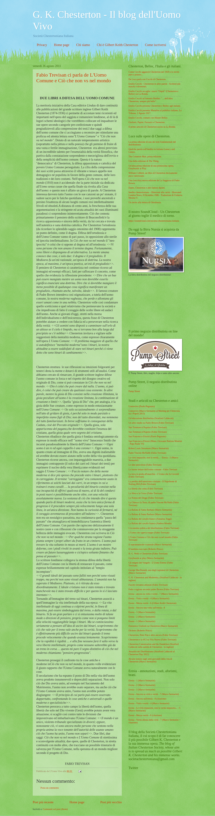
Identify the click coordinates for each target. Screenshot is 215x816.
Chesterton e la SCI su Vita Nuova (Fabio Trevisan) (152, 639)
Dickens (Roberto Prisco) (140, 630)
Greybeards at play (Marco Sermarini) (146, 558)
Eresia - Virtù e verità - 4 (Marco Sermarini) (148, 598)
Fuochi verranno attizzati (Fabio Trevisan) (148, 585)
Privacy (42, 45)
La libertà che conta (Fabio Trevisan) (145, 488)
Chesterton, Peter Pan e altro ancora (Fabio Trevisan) (153, 635)
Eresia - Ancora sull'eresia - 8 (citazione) (147, 698)
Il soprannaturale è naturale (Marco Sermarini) (150, 544)
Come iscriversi (155, 45)
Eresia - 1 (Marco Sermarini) (141, 621)
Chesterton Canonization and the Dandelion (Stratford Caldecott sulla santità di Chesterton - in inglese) (153, 645)
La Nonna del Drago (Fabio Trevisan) (145, 498)
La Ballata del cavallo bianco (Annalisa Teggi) (150, 519)
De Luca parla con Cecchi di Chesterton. (147, 79)
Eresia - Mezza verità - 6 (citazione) (145, 715)
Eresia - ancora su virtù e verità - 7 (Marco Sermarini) (153, 594)
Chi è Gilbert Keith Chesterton (117, 45)
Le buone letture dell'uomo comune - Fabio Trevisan (152, 469)
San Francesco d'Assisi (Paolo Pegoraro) (147, 436)
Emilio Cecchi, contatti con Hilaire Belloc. (148, 118)
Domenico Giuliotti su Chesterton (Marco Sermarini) (153, 626)
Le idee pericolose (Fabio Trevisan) (144, 465)
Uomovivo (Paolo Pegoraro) (141, 406)
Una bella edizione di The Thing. (143, 161)
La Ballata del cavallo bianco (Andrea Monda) (150, 523)
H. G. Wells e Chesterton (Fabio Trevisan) (147, 553)
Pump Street (134, 391)
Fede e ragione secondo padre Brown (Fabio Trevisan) (153, 589)
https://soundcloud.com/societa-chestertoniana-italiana (153, 221)
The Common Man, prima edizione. (145, 156)
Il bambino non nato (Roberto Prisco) (145, 549)
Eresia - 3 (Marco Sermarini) (141, 612)
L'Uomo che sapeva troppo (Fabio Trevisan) (148, 532)
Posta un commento (49, 788)
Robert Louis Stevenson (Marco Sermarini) (148, 448)
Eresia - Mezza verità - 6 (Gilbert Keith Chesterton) (152, 603)
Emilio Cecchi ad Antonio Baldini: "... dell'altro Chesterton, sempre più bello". (150, 100)
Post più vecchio (111, 802)
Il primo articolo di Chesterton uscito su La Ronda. (152, 127)
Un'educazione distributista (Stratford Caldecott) (151, 418)
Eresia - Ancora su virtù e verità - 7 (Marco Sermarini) (153, 694)
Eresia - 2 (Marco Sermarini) (141, 617)
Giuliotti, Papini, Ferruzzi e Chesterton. (146, 122)
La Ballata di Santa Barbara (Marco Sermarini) (150, 510)
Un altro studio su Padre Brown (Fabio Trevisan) (151, 423)
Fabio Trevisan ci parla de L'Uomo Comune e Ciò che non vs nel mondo (73, 77)
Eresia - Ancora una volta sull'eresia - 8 (146, 607)
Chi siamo (83, 45)
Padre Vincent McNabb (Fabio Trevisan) (147, 453)
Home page (61, 45)
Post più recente (43, 802)
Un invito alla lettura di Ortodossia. (144, 202)
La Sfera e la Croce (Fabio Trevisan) (145, 493)
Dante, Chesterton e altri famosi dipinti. (146, 188)
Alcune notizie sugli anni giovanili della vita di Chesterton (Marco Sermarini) (150, 660)
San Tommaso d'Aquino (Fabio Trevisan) (147, 427)
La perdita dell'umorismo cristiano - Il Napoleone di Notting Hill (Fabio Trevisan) (152, 483)
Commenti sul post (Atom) (55, 809)
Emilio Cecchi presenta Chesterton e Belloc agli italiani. (154, 106)
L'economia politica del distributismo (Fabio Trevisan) (153, 528)
